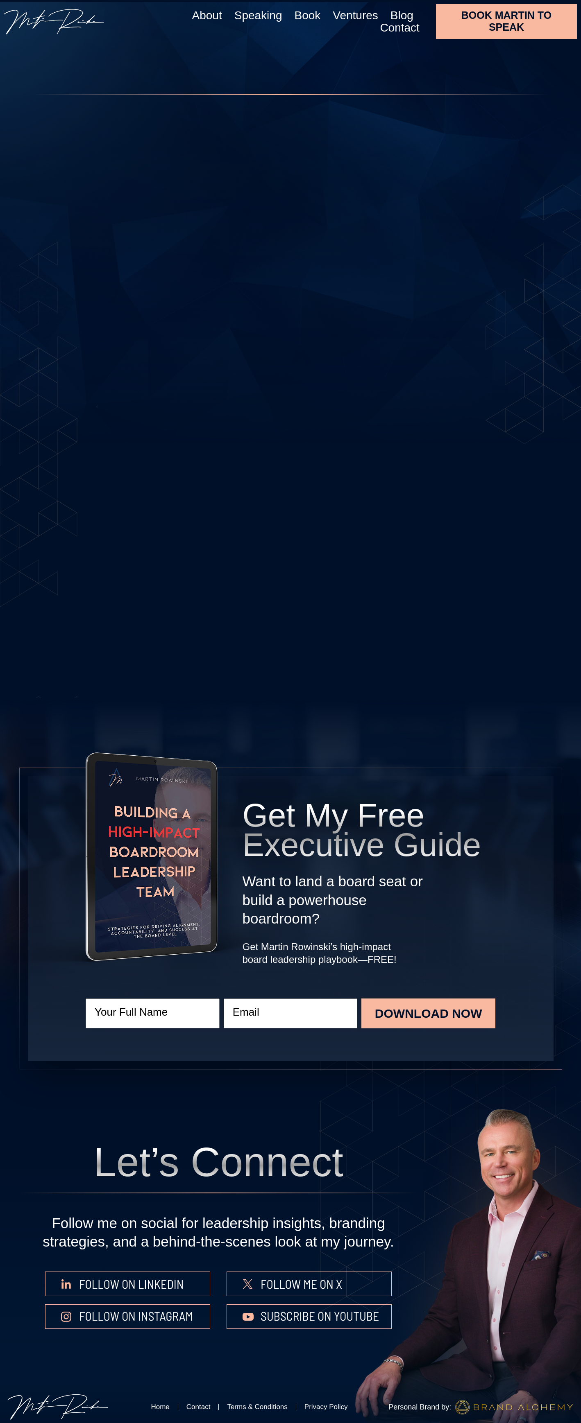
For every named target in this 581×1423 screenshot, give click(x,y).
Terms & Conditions (257, 1407)
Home (160, 1407)
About (207, 15)
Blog (401, 15)
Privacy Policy (326, 1407)
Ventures (355, 15)
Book (307, 15)
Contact (400, 28)
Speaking (258, 15)
